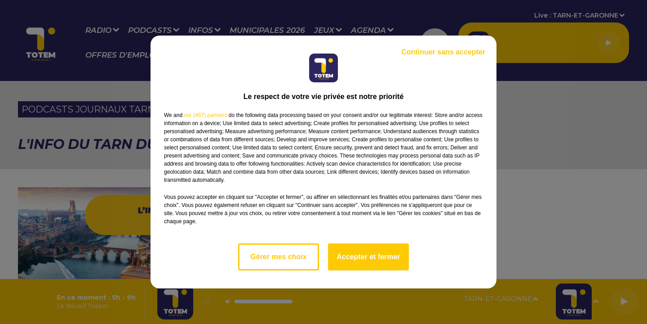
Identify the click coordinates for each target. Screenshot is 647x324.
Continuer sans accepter (443, 52)
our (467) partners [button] (205, 115)
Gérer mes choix (278, 257)
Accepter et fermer (368, 257)
